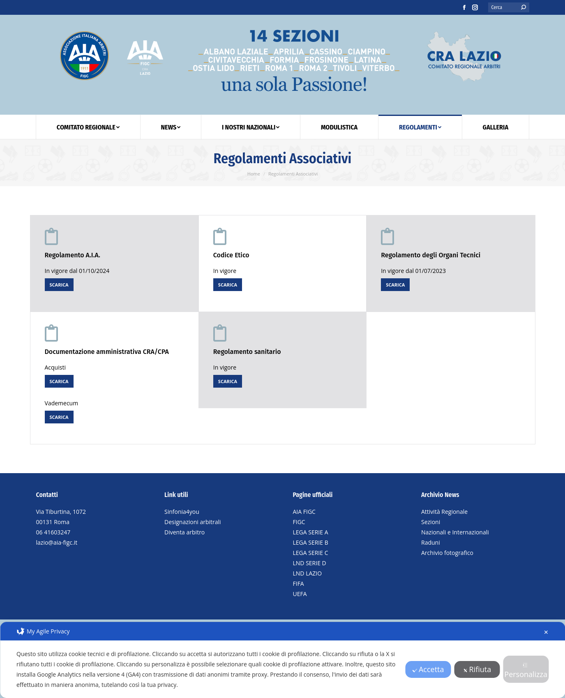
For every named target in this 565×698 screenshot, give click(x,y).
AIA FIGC (304, 511)
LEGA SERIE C (310, 553)
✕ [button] (546, 632)
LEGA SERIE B (310, 542)
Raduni (430, 542)
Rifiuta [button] (477, 669)
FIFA (298, 583)
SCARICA (59, 285)
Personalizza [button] (525, 671)
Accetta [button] (428, 669)
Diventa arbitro (184, 532)
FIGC (299, 522)
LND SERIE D (309, 563)
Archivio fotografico (447, 553)
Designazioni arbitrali (192, 522)
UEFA (300, 594)
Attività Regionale (444, 511)
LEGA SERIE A (310, 532)
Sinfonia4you (181, 511)
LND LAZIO (307, 573)
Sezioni (430, 522)
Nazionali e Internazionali (455, 532)
